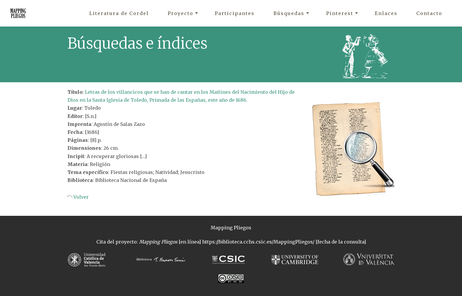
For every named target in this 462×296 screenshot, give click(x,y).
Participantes (235, 13)
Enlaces (386, 13)
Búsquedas (288, 13)
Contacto (429, 13)
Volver (80, 197)
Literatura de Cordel (119, 13)
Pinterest (339, 13)
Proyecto (180, 13)
